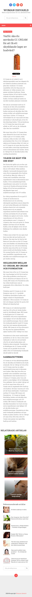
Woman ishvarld (16, 10)
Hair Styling (8, 31)
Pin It (14, 76)
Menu (3, 25)
